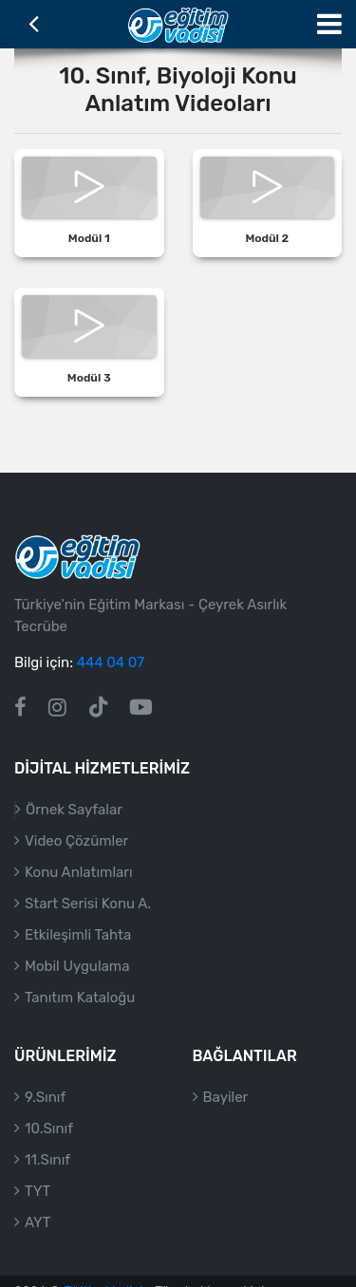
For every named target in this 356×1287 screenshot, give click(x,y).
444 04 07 (110, 662)
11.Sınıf (47, 1159)
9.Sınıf (45, 1097)
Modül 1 (89, 238)
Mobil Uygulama (77, 966)
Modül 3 (89, 377)
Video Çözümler (76, 840)
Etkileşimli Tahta (78, 934)
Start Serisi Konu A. (88, 903)
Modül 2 (267, 238)
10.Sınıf (49, 1128)
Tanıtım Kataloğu (80, 997)
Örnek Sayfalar (74, 809)
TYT (37, 1191)
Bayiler (226, 1097)
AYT (37, 1222)
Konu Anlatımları (79, 872)
